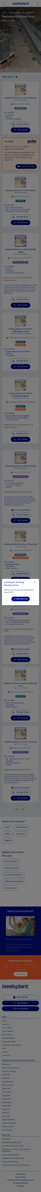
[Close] (35, 582)
